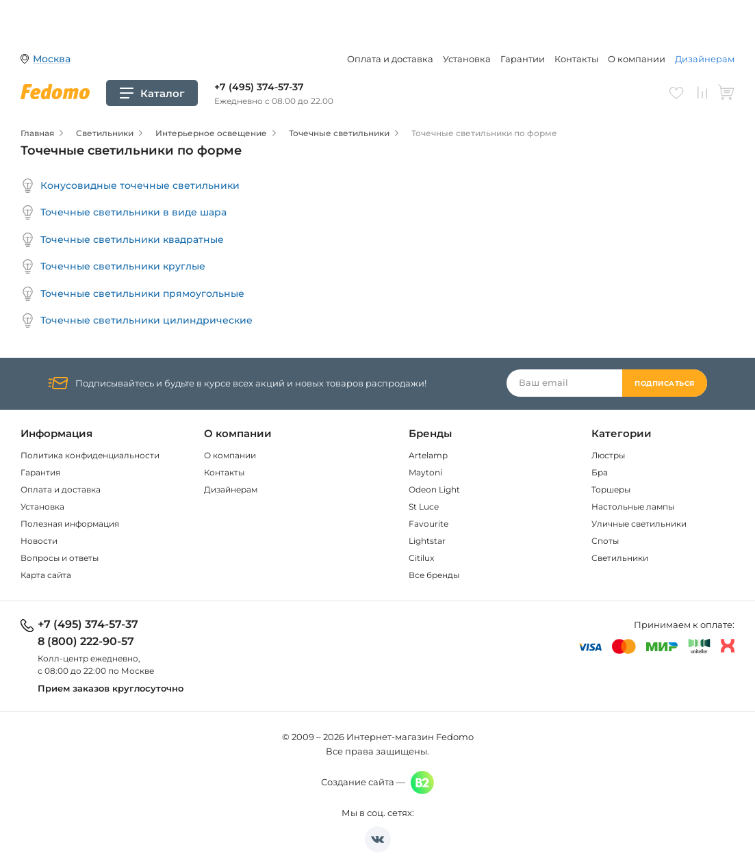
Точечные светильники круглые (113, 266)
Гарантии (522, 58)
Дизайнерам (704, 58)
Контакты (576, 58)
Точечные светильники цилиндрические (137, 320)
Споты (605, 541)
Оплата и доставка (390, 58)
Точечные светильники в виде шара (124, 212)
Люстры (608, 455)
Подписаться (665, 383)
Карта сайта (46, 575)
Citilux (421, 558)
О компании (636, 58)
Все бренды (434, 575)
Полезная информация (70, 524)
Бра (599, 472)
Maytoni (425, 472)
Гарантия (40, 472)
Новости (39, 541)
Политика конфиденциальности (90, 455)
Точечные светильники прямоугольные (132, 294)
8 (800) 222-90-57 (86, 641)
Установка (467, 58)
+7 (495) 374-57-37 (259, 87)
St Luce (424, 506)
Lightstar (427, 541)
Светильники (619, 558)
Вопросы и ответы (60, 558)
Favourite (428, 524)
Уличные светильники (639, 524)
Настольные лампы (632, 506)
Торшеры (610, 489)
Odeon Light (434, 489)
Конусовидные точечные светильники (130, 186)
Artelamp (428, 455)
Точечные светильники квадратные (122, 240)
